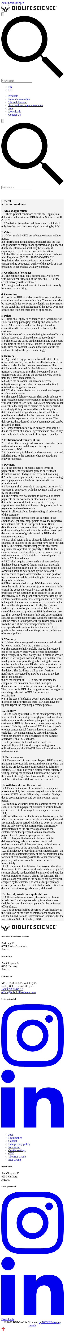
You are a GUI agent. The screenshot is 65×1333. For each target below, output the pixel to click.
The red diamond (17, 102)
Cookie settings (16, 1150)
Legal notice (15, 1137)
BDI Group (14, 1159)
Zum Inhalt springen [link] (12, 2)
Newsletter (14, 1147)
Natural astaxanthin (19, 99)
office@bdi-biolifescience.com (18, 992)
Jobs (10, 108)
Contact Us (14, 114)
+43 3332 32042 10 (12, 989)
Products (13, 95)
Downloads (14, 111)
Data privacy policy (19, 1144)
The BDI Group (17, 1156)
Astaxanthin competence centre (25, 105)
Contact (12, 1140)
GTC (11, 1153)
